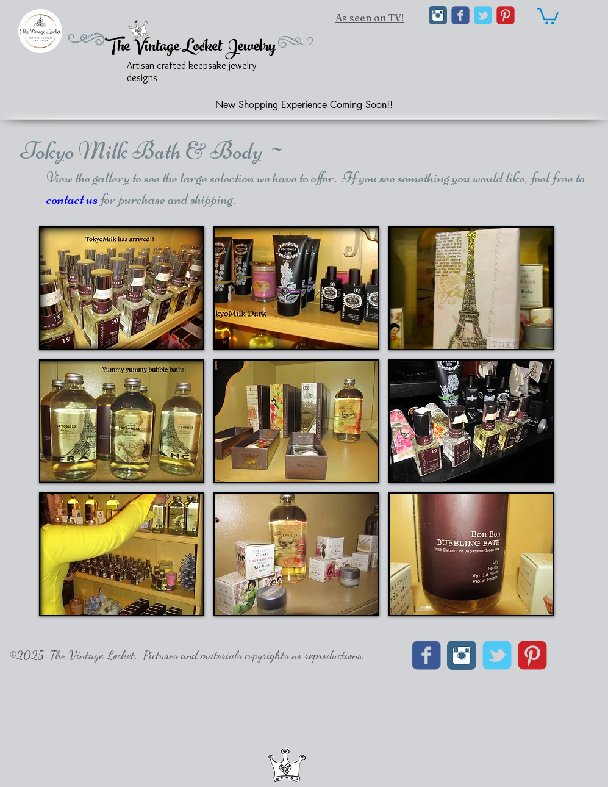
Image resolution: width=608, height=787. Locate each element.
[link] (548, 15)
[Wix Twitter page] (483, 15)
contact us (72, 199)
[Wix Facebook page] (460, 15)
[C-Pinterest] (505, 15)
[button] (122, 288)
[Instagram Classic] (438, 15)
